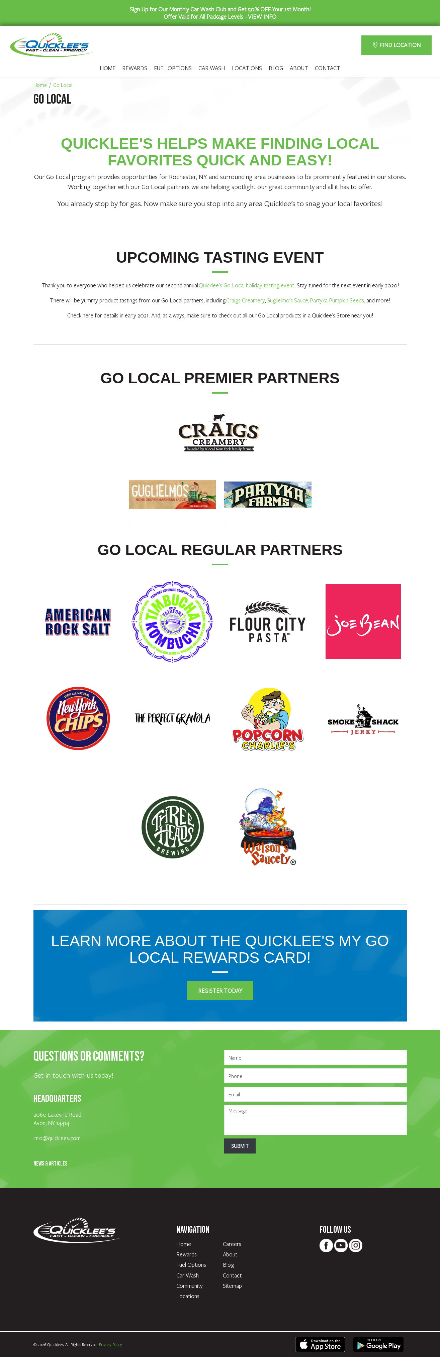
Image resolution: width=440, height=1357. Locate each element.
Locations (247, 68)
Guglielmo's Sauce (287, 300)
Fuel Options (173, 68)
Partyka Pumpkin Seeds (337, 300)
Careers (232, 1244)
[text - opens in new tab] (320, 1343)
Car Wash (211, 68)
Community (189, 1286)
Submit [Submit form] (240, 1145)
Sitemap (232, 1286)
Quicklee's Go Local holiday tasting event (246, 285)
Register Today (220, 990)
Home (107, 68)
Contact (327, 68)
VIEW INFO (262, 16)
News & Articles (50, 1163)
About (299, 68)
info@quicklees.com (57, 1138)
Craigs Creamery (245, 300)
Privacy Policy (110, 1344)
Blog (276, 68)
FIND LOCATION (396, 45)
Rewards (134, 68)
